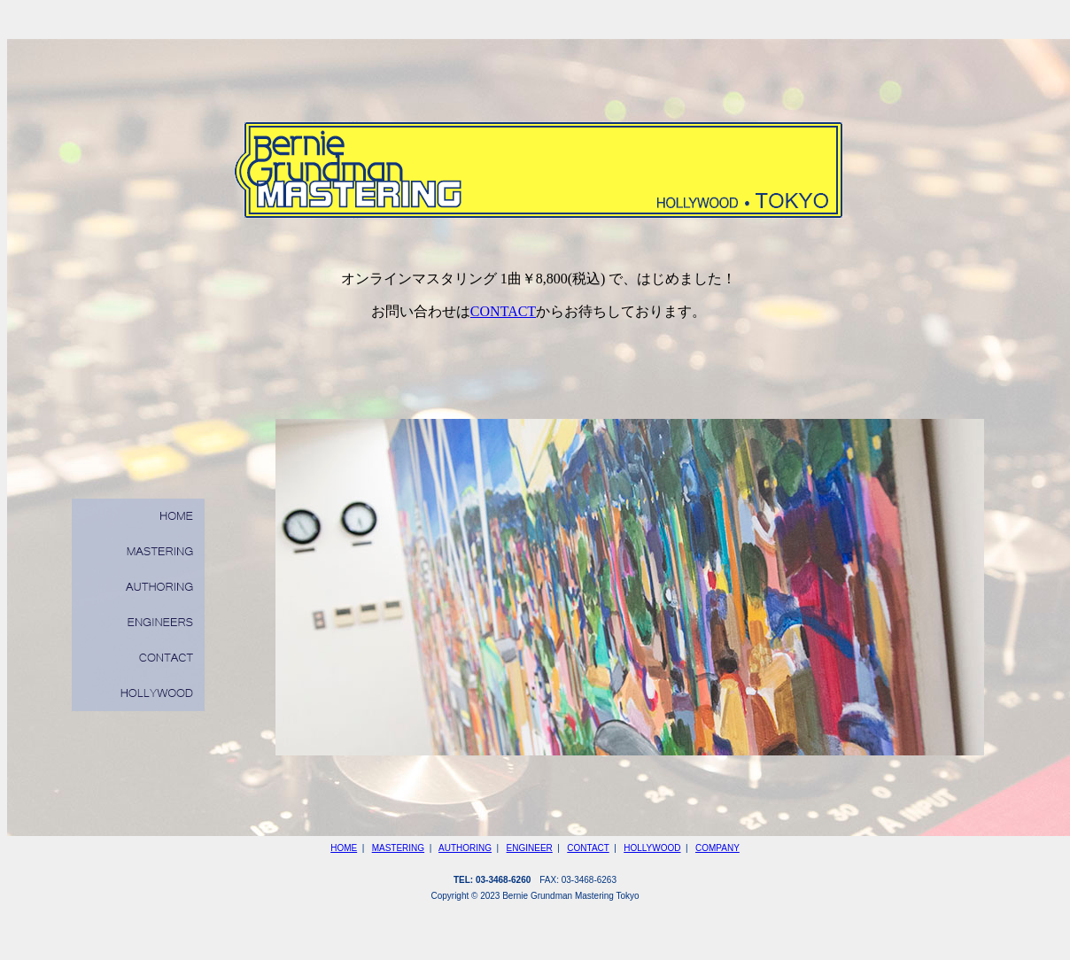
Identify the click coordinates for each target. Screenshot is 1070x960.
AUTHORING (465, 848)
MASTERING (398, 848)
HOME (343, 848)
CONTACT (503, 311)
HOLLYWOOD (652, 848)
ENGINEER (530, 848)
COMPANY (717, 848)
